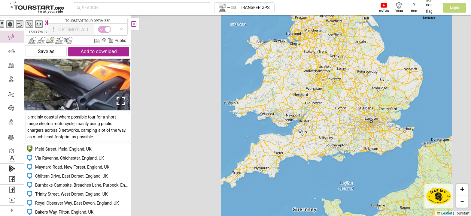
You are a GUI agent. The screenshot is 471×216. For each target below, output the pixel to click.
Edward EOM (114, 31)
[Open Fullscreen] (119, 101)
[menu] (12, 84)
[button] (368, 133)
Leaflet (444, 213)
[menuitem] (12, 22)
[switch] (444, 29)
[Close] (133, 24)
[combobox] (145, 8)
